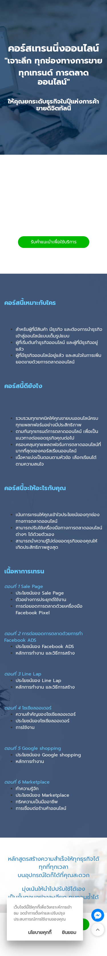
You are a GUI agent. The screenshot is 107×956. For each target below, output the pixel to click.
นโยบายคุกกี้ (39, 932)
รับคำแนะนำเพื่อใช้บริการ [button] (53, 241)
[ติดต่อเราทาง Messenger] (97, 915)
